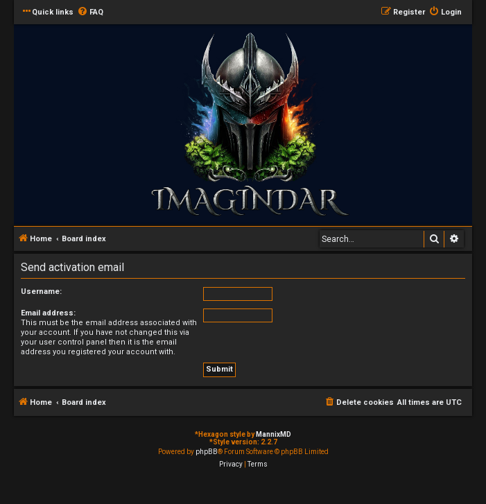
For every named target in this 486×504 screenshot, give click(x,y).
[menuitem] (90, 12)
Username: (41, 291)
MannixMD (273, 434)
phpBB (207, 451)
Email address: (48, 313)
